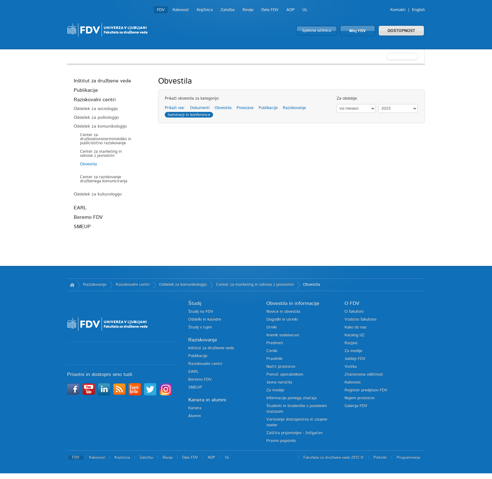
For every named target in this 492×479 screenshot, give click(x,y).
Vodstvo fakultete (361, 319)
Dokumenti (200, 108)
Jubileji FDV (355, 359)
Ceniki (271, 351)
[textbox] (384, 56)
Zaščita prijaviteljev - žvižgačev (294, 433)
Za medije (275, 390)
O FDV (352, 303)
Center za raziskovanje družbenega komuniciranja (103, 179)
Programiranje (408, 457)
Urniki (271, 327)
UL (305, 10)
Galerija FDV (356, 406)
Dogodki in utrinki (282, 319)
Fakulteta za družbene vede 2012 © (333, 457)
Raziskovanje (294, 108)
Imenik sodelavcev (282, 335)
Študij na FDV (200, 312)
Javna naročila (279, 382)
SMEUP (82, 226)
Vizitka (351, 367)
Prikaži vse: (175, 108)
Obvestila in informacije (292, 303)
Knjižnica (205, 10)
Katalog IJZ (355, 335)
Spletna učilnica (316, 31)
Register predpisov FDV (366, 390)
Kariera (194, 408)
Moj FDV (357, 31)
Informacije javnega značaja (291, 398)
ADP (290, 10)
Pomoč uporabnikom (284, 374)
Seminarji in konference (189, 115)
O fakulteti (354, 312)
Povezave (245, 108)
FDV (161, 10)
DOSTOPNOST (401, 31)
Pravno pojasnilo (281, 441)
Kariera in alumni (207, 399)
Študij (194, 303)
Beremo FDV (88, 217)
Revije (248, 10)
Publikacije (86, 90)
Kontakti (397, 10)
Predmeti (274, 343)
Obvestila (88, 164)
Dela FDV (270, 10)
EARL (80, 207)
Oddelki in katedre (204, 319)
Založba (228, 10)
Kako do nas (355, 327)
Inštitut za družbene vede (102, 80)
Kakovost (181, 10)
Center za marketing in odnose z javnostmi (101, 154)
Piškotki (380, 457)
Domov (72, 285)
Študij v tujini (200, 327)
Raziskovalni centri (95, 99)
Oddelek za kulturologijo (98, 194)
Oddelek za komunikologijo (100, 126)
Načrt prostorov (280, 367)
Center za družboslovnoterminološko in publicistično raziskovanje (105, 139)
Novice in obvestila (283, 312)
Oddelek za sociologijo (96, 109)
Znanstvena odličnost (364, 374)
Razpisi (351, 343)
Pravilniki (274, 359)
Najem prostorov (360, 398)
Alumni (194, 416)
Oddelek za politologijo (96, 117)
